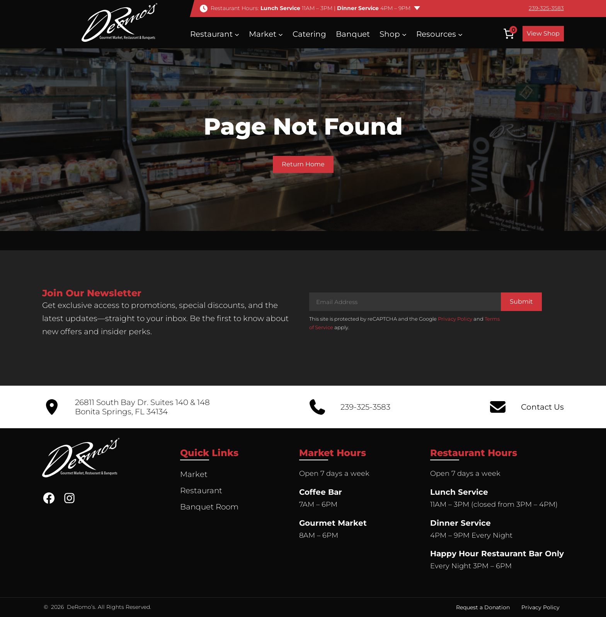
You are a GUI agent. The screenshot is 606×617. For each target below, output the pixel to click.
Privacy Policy (455, 319)
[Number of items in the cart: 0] (508, 33)
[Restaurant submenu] (237, 34)
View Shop (543, 33)
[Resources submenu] (460, 34)
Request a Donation (483, 607)
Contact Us (542, 407)
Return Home (303, 164)
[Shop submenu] (404, 34)
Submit (521, 301)
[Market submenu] (280, 34)
